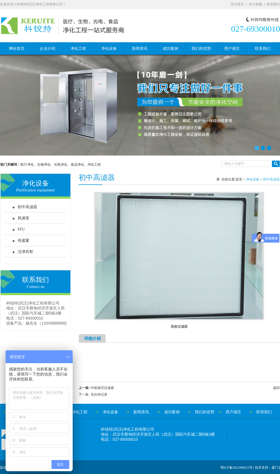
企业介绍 (47, 48)
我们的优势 (201, 48)
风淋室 (23, 218)
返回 (276, 388)
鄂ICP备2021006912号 (236, 468)
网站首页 (17, 48)
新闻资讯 (140, 48)
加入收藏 (255, 4)
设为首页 (237, 4)
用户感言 (232, 48)
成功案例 (170, 48)
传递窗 (23, 240)
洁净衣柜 (25, 252)
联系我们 (273, 4)
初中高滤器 (27, 207)
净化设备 (109, 48)
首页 (239, 179)
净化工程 (78, 48)
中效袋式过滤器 (102, 388)
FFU (21, 229)
